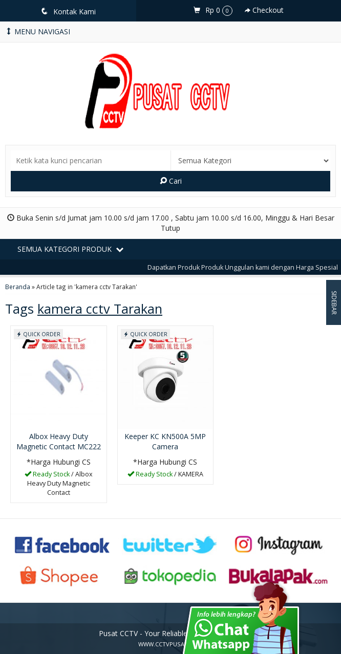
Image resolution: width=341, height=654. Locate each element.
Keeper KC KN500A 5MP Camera (165, 441)
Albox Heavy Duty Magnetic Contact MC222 (58, 441)
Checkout (264, 10)
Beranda (17, 286)
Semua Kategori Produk (70, 249)
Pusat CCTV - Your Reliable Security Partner (170, 633)
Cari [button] (171, 181)
